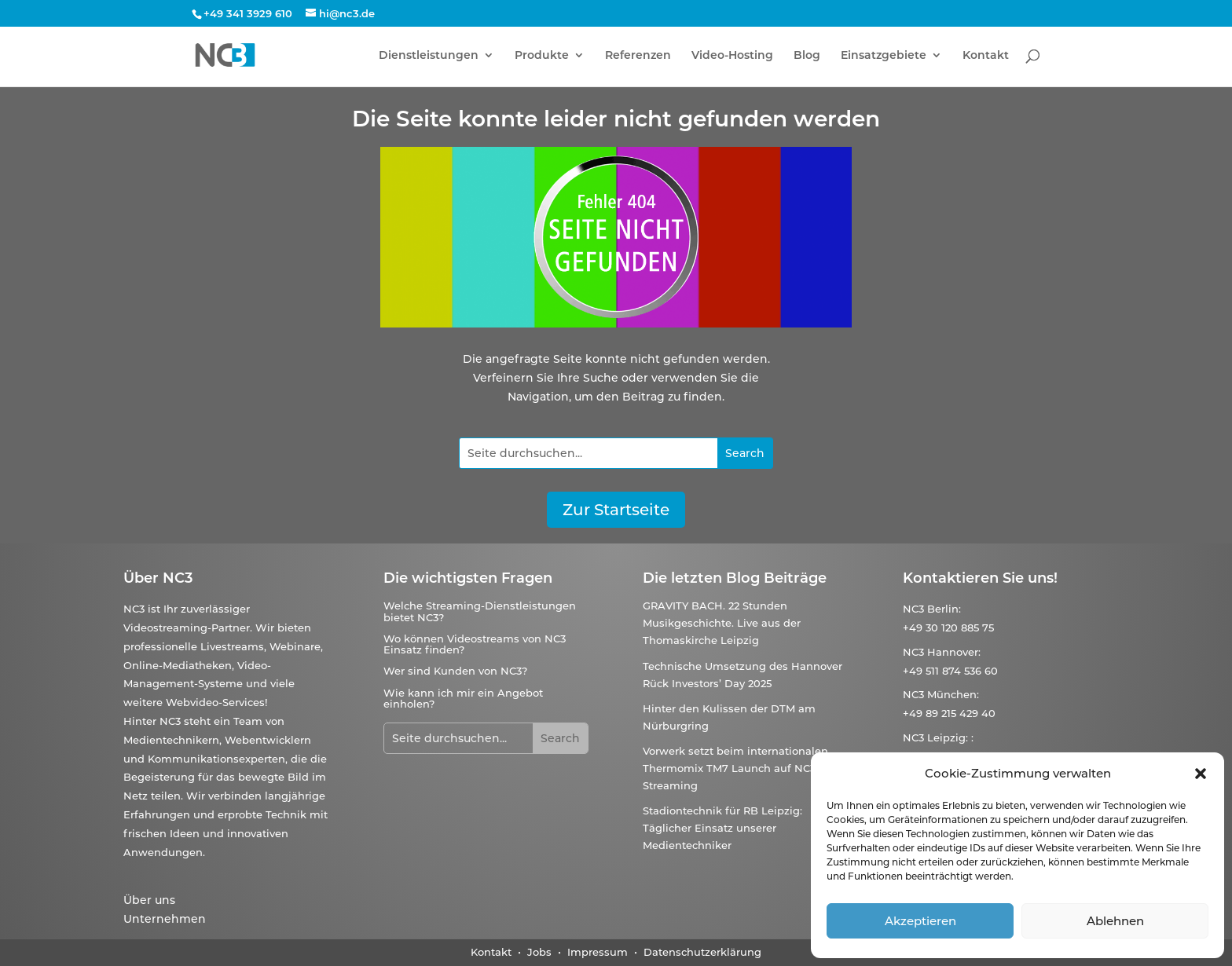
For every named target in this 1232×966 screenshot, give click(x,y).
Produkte (542, 55)
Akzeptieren (920, 920)
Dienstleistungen (428, 55)
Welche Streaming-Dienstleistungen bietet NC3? (479, 611)
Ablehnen (1115, 920)
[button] (1200, 773)
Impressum (597, 952)
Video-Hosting (732, 55)
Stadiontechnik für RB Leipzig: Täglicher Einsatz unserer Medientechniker (722, 827)
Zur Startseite (616, 509)
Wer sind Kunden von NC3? (455, 670)
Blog (807, 55)
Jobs (539, 952)
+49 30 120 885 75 (948, 627)
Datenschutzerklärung (702, 952)
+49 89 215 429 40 (949, 713)
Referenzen (638, 55)
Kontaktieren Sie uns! (980, 578)
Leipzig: (947, 737)
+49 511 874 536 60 (950, 670)
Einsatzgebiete (883, 55)
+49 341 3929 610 (248, 13)
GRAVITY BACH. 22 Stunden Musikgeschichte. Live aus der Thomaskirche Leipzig (722, 622)
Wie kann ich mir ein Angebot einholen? (463, 698)
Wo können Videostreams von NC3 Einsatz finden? (474, 644)
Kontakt (985, 55)
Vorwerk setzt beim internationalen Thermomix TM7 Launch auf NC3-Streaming (735, 768)
